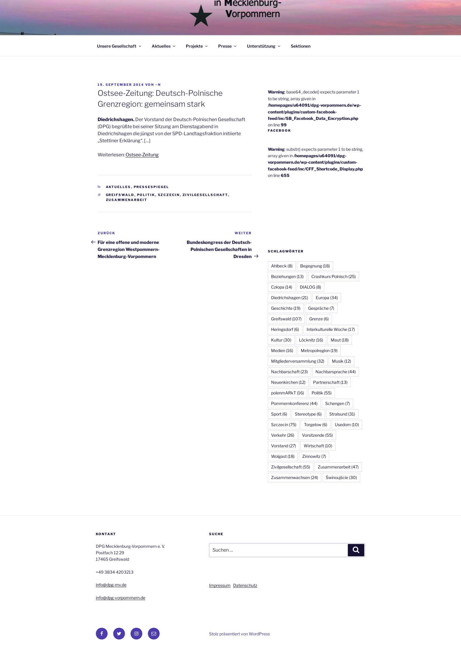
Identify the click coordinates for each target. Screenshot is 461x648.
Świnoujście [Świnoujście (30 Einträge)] (341, 477)
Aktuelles (164, 45)
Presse (227, 45)
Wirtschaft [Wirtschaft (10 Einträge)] (318, 445)
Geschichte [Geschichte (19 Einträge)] (285, 308)
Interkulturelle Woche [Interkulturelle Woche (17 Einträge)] (331, 329)
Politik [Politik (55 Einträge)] (322, 392)
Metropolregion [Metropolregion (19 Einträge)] (319, 350)
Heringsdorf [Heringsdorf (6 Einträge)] (285, 329)
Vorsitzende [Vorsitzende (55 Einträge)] (317, 435)
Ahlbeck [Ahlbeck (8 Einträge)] (282, 265)
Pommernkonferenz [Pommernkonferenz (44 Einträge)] (294, 403)
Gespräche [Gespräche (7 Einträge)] (321, 308)
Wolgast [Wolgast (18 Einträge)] (283, 456)
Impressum (219, 585)
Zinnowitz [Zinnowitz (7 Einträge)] (314, 456)
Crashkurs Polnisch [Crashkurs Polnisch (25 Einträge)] (333, 276)
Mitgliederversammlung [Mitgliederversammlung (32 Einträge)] (297, 361)
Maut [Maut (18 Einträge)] (340, 339)
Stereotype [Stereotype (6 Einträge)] (308, 413)
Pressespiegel (151, 187)
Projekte (197, 45)
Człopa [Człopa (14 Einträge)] (281, 286)
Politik (146, 195)
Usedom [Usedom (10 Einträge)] (347, 424)
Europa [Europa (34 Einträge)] (327, 297)
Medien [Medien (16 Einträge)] (282, 350)
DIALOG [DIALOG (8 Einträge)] (310, 286)
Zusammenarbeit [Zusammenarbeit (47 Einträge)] (338, 466)
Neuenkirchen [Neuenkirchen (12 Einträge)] (288, 382)
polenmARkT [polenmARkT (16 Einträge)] (287, 392)
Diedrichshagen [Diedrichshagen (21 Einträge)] (289, 297)
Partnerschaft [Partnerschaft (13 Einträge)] (330, 382)
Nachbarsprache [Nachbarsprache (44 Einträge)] (335, 371)
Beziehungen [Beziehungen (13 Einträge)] (287, 276)
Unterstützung (264, 45)
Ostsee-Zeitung (142, 155)
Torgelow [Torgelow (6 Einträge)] (315, 424)
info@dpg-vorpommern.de (120, 597)
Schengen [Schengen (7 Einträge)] (337, 403)
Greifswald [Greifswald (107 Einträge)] (286, 318)
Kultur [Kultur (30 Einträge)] (281, 339)
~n (158, 85)
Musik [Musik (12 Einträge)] (341, 361)
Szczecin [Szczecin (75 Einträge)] (283, 424)
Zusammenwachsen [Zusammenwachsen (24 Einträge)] (294, 477)
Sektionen (300, 45)
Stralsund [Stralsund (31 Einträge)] (342, 413)
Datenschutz (245, 585)
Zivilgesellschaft (205, 195)
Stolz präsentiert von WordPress (239, 633)
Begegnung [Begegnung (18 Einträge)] (315, 265)
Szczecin (169, 195)
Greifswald (120, 195)
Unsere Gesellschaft (119, 45)
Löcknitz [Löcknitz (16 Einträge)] (311, 339)
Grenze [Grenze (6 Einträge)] (319, 318)
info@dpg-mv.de (111, 584)
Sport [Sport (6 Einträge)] (279, 413)
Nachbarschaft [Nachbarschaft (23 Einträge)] (289, 371)
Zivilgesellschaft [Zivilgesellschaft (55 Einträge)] (290, 466)
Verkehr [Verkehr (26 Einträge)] (282, 435)
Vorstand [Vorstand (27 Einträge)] (283, 445)
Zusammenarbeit (127, 200)
